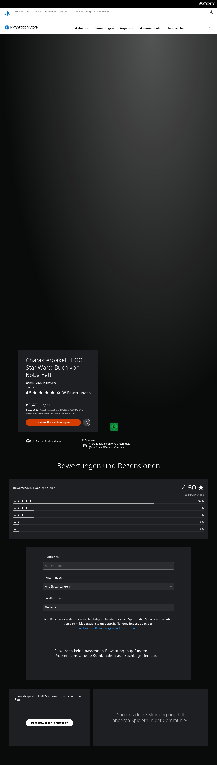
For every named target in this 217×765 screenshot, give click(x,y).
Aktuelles (59, 24)
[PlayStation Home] (7, 12)
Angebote (104, 24)
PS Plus (49, 11)
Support (101, 11)
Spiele (16, 11)
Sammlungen (81, 24)
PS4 (37, 11)
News (77, 11)
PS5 (28, 11)
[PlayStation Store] (22, 23)
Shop (89, 11)
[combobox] (108, 561)
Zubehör (63, 11)
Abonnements (128, 24)
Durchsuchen (153, 24)
